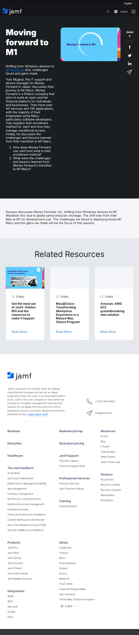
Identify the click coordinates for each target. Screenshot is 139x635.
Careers (63, 568)
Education (14, 443)
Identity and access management (25, 504)
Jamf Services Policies (71, 488)
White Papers (108, 456)
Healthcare (15, 455)
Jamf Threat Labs (110, 462)
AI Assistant (13, 473)
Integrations (15, 591)
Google (11, 611)
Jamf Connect (15, 563)
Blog (103, 441)
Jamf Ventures (67, 594)
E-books (105, 446)
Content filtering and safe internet (25, 519)
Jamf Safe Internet (17, 573)
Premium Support (68, 460)
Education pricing (71, 443)
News (62, 557)
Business (13, 431)
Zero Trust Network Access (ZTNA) (26, 525)
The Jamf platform (20, 468)
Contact (63, 552)
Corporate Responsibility (72, 589)
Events (104, 436)
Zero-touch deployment (20, 478)
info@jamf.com (99, 413)
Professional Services (74, 478)
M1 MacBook (15, 70)
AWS (10, 601)
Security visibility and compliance (25, 530)
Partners (107, 474)
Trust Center (66, 583)
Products (13, 542)
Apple (10, 596)
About (63, 542)
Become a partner (110, 484)
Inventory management (20, 493)
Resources (108, 431)
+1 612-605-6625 (101, 401)
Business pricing (71, 431)
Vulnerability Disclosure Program (76, 599)
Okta (10, 616)
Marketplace (107, 495)
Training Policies (68, 506)
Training (65, 501)
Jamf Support (69, 455)
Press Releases (67, 563)
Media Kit (64, 578)
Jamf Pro (12, 547)
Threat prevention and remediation (26, 514)
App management (17, 488)
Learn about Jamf (38, 414)
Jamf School (14, 557)
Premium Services (69, 483)
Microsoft (12, 606)
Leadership (65, 547)
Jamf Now (13, 552)
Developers (107, 500)
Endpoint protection (18, 509)
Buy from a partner (111, 489)
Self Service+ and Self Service (24, 498)
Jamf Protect (14, 568)
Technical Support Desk (72, 466)
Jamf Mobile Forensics (19, 578)
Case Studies (108, 451)
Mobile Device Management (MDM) (26, 483)
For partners (107, 479)
